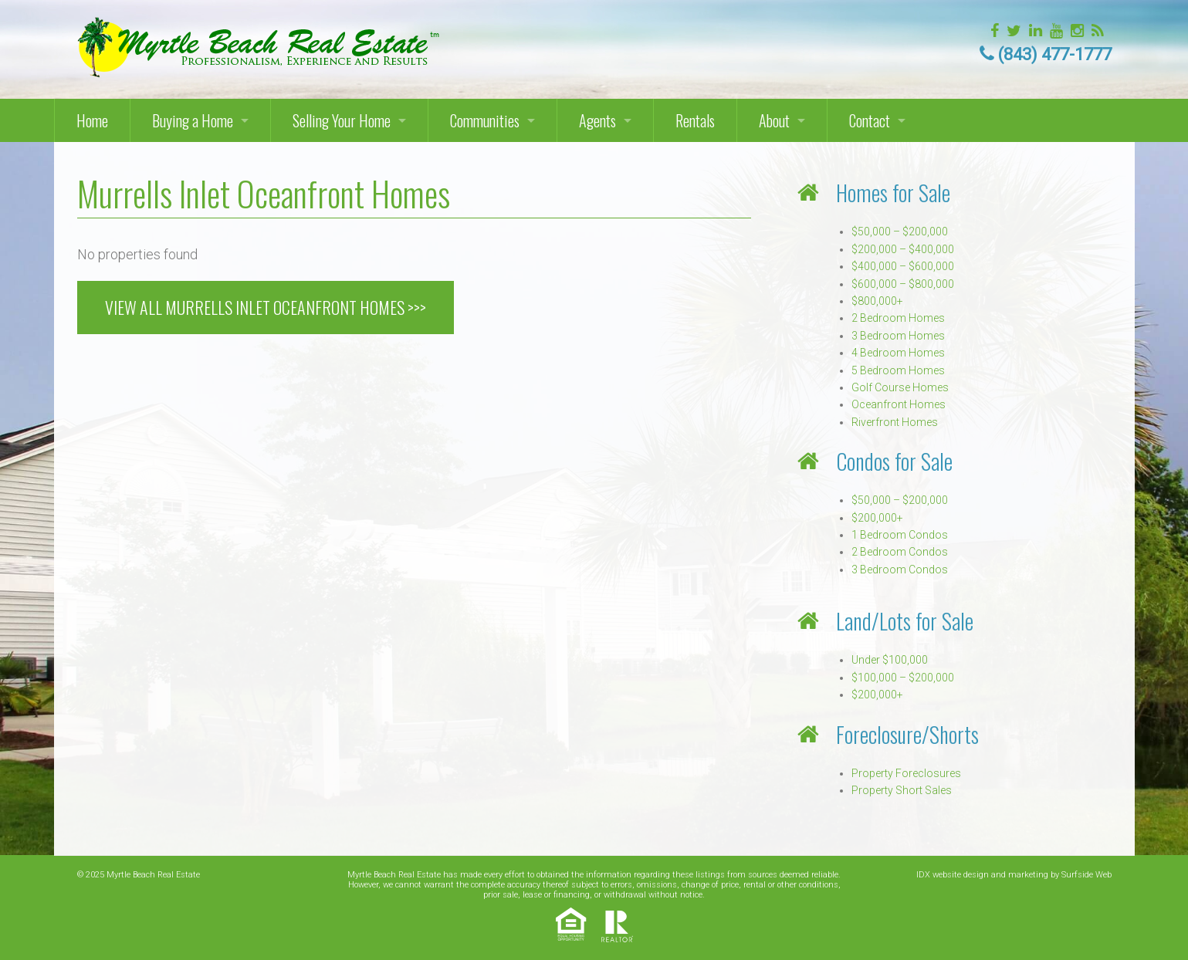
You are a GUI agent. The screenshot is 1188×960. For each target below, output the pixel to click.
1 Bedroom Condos (899, 535)
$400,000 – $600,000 (902, 266)
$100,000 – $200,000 (902, 677)
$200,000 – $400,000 (902, 249)
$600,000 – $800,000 (902, 284)
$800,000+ (877, 301)
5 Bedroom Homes (898, 370)
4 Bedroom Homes (898, 352)
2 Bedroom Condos (899, 552)
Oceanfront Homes (898, 404)
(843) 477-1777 (1055, 54)
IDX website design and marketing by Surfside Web (1014, 875)
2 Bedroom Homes (898, 318)
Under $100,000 (889, 660)
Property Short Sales (901, 790)
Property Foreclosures (906, 773)
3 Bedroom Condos (899, 569)
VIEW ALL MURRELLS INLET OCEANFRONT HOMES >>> (265, 307)
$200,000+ (877, 518)
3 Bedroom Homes (898, 336)
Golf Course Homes (900, 387)
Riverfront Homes (894, 422)
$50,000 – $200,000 (899, 231)
